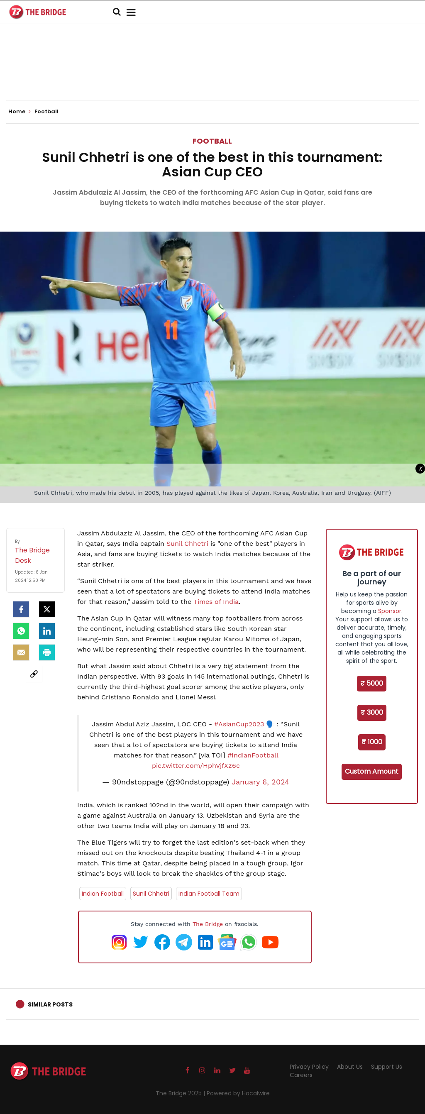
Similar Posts (50, 1004)
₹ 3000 (372, 712)
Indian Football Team (208, 893)
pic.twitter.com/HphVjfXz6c (196, 766)
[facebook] (21, 609)
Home (19, 111)
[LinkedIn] (47, 631)
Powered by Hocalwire (238, 1093)
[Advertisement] (212, 74)
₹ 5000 (371, 683)
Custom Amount (371, 771)
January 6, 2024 (260, 782)
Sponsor (389, 611)
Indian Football (103, 893)
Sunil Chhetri (187, 543)
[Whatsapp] (21, 631)
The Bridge (208, 924)
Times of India (216, 602)
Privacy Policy (309, 1067)
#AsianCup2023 (239, 724)
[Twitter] (47, 609)
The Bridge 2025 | (181, 1093)
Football (212, 141)
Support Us (386, 1067)
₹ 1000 (371, 742)
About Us (350, 1067)
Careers (301, 1075)
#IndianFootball (252, 755)
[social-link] (34, 674)
